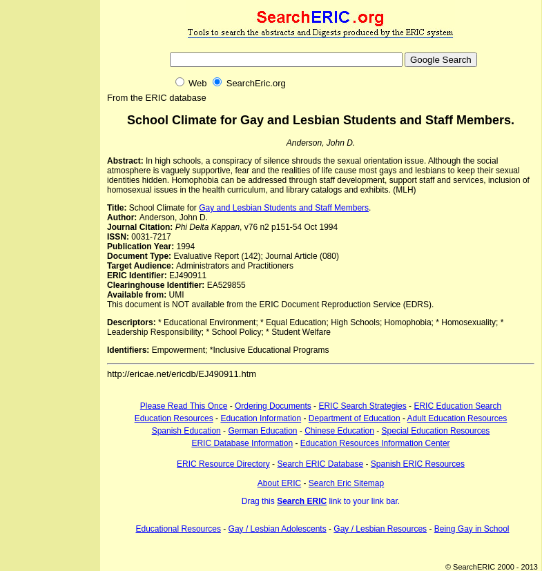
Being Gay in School (472, 529)
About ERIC (279, 483)
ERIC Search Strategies (362, 406)
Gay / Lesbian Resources (380, 529)
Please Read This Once (184, 406)
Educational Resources (178, 529)
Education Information (260, 418)
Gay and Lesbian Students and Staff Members (284, 208)
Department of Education (354, 418)
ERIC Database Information (242, 443)
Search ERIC (302, 501)
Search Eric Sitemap (346, 483)
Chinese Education (339, 431)
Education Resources (174, 418)
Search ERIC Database (320, 464)
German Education (262, 431)
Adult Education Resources (457, 418)
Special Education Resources (436, 431)
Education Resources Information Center (375, 443)
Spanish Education (186, 431)
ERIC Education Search (457, 406)
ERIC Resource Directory (223, 464)
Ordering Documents (273, 406)
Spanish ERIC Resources (418, 464)
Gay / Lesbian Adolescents (278, 529)
